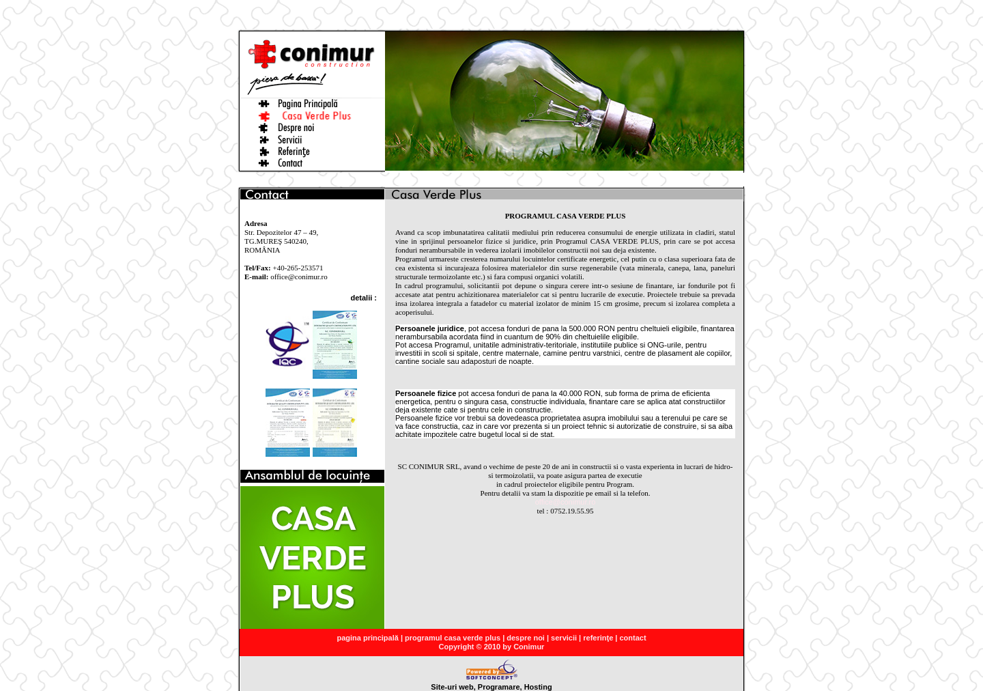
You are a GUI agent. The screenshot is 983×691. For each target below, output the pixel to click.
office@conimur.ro (565, 502)
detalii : (363, 298)
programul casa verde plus (452, 638)
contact (632, 638)
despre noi (526, 638)
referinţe (598, 638)
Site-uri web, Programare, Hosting (491, 683)
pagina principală (367, 638)
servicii (564, 638)
